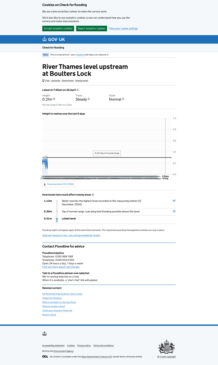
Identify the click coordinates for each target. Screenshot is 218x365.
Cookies (71, 345)
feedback (80, 54)
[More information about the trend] (89, 99)
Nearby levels (81, 80)
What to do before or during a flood (59, 302)
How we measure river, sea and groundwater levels (71, 235)
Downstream (68, 80)
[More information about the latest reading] (78, 90)
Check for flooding (53, 47)
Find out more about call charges (61, 266)
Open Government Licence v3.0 (96, 356)
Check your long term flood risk (57, 310)
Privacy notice (84, 345)
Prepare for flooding (51, 298)
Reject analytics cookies (91, 28)
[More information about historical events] (93, 194)
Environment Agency (64, 351)
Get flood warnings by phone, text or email (62, 293)
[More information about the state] (123, 99)
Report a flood (49, 314)
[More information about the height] (54, 99)
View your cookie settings (123, 28)
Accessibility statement (53, 345)
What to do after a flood (53, 306)
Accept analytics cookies (58, 28)
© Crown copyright (166, 356)
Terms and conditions (103, 345)
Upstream (55, 80)
